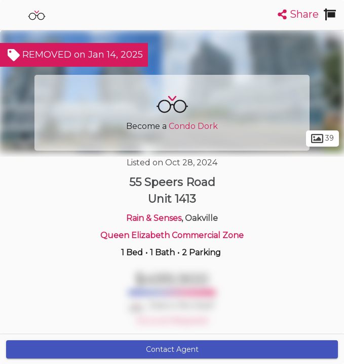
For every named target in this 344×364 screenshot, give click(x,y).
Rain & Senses (153, 218)
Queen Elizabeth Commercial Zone (172, 235)
